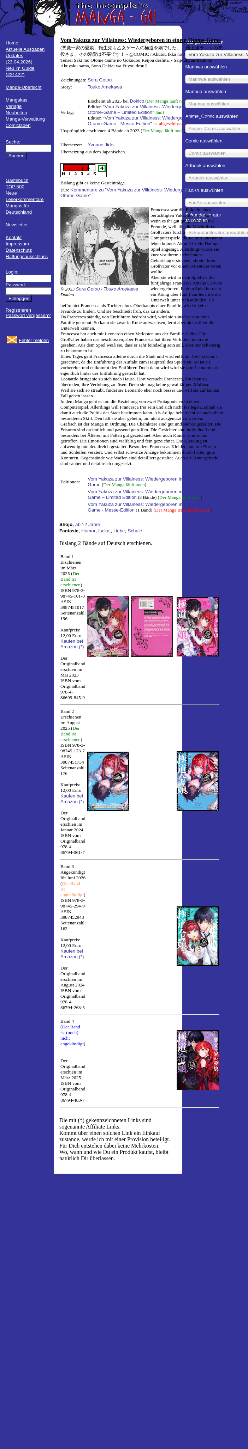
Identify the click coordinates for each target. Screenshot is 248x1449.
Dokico (137, 101)
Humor (88, 530)
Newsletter (17, 224)
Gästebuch (17, 180)
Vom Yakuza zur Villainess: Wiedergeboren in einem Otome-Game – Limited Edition (150, 109)
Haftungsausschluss (27, 256)
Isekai (104, 530)
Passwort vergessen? (28, 315)
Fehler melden (34, 340)
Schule (135, 530)
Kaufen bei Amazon (71, 643)
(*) (81, 646)
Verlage (14, 106)
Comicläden (18, 125)
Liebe (119, 530)
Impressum (17, 243)
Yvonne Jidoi (101, 144)
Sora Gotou (100, 79)
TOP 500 (15, 186)
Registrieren (18, 310)
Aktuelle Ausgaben (25, 49)
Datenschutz (19, 250)
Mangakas (17, 100)
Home (12, 42)
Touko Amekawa (105, 87)
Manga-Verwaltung (25, 119)
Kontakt (14, 237)
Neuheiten (16, 112)
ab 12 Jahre (87, 524)
